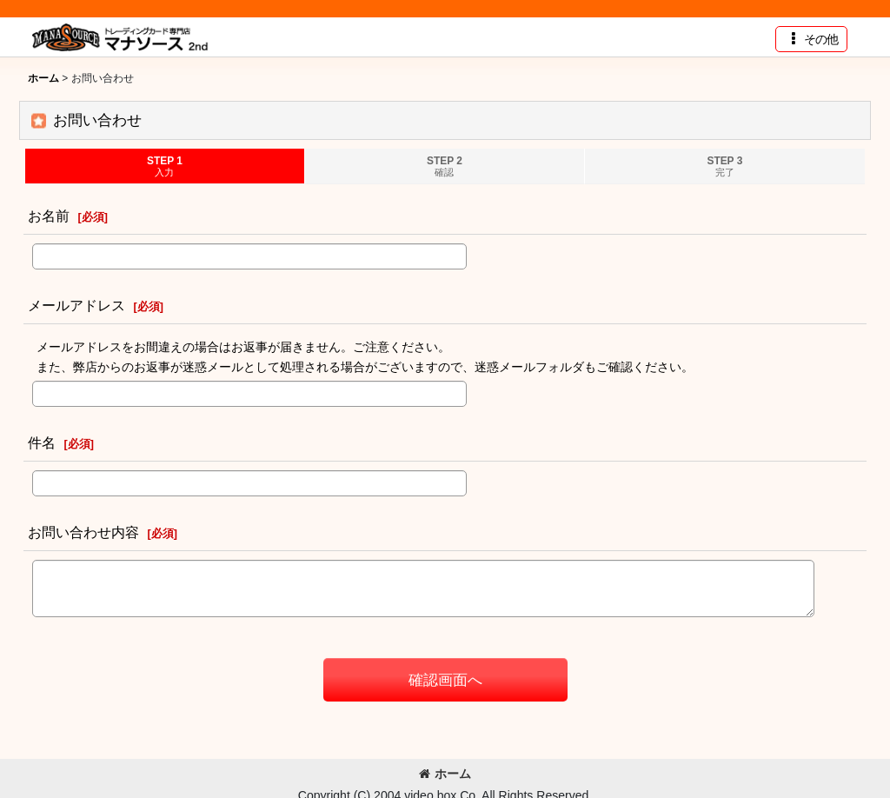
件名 (42, 442)
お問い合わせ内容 (83, 532)
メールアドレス (76, 305)
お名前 (49, 215)
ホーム (445, 774)
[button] (811, 39)
